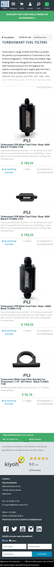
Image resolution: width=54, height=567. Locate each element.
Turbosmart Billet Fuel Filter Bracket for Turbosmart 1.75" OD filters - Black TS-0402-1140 (25, 381)
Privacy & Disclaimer (31, 565)
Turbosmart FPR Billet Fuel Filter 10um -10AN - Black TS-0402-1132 (26, 307)
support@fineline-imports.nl (16, 505)
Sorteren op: (35, 37)
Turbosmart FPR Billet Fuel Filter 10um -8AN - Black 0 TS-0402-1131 (26, 217)
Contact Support (32, 440)
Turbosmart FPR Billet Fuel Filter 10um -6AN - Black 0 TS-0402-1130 (26, 145)
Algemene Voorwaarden (10, 561)
